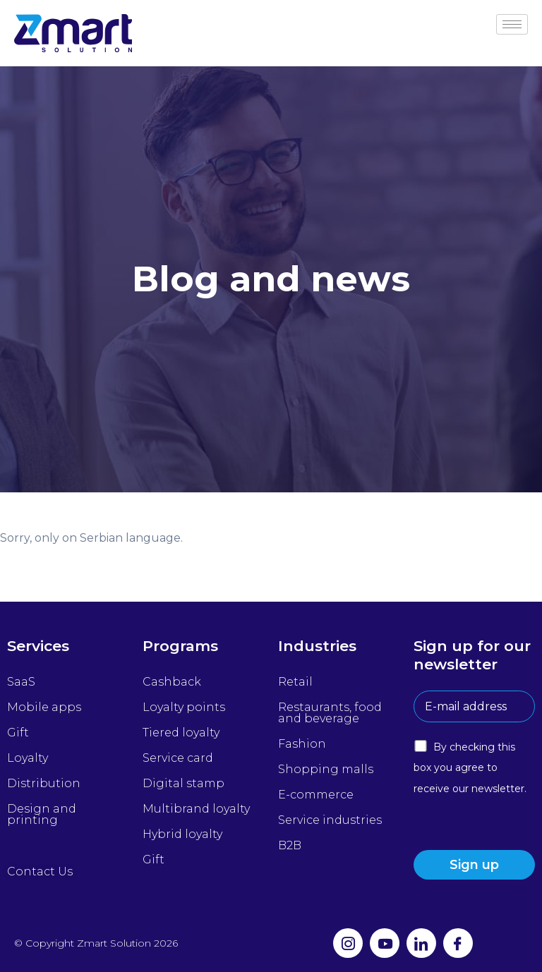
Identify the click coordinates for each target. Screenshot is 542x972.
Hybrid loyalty (182, 834)
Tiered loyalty (181, 732)
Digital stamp (183, 783)
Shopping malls (325, 769)
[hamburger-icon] (512, 24)
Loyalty (27, 758)
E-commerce (316, 794)
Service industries (330, 820)
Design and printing (41, 814)
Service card (178, 758)
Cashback (172, 681)
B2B (289, 845)
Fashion (302, 744)
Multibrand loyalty (196, 808)
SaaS (21, 681)
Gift (18, 732)
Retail (295, 681)
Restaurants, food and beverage (330, 712)
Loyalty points (184, 707)
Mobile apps (44, 707)
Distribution (43, 783)
